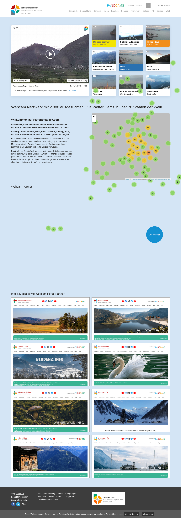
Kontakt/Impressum (19, 497)
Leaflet (126, 179)
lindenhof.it (73, 90)
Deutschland (85, 11)
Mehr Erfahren (131, 514)
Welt (168, 11)
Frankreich (135, 11)
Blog (24, 504)
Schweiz (97, 11)
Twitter (18, 504)
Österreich (72, 11)
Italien (106, 11)
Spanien (124, 11)
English (167, 5)
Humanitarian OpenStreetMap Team (159, 179)
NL (153, 11)
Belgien (146, 11)
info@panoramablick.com (49, 499)
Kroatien (115, 11)
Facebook (13, 504)
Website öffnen (93, 234)
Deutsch (160, 5)
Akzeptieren (148, 514)
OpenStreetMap (134, 179)
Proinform (20, 493)
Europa (160, 11)
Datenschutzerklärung (20, 500)
